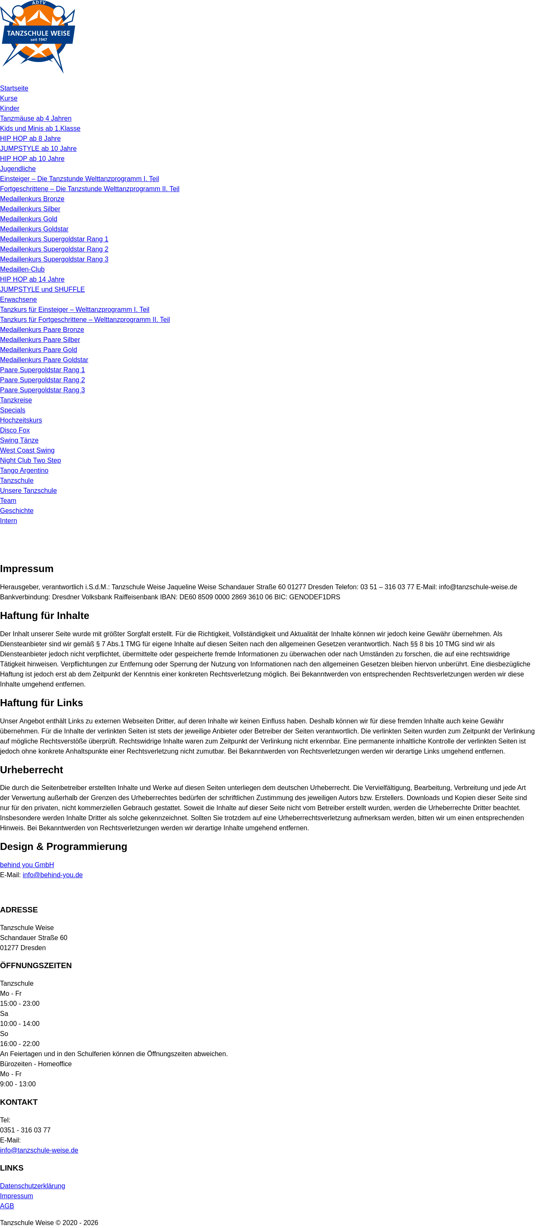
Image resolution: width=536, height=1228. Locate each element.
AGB (7, 1206)
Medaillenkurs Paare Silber (40, 339)
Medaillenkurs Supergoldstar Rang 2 (54, 249)
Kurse (9, 98)
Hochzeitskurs (21, 420)
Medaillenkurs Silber (30, 208)
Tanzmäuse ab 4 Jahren (36, 118)
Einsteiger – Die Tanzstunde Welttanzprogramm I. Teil (79, 178)
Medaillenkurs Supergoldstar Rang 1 (54, 239)
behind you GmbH (27, 864)
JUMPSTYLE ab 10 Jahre (38, 148)
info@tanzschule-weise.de (39, 1150)
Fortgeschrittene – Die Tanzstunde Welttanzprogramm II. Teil (90, 188)
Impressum (16, 1196)
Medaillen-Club (22, 269)
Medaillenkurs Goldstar (34, 229)
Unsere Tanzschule (28, 490)
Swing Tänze (19, 440)
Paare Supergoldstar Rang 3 (42, 390)
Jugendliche (18, 168)
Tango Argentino (24, 470)
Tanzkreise (16, 400)
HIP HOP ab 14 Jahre (32, 279)
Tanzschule (17, 480)
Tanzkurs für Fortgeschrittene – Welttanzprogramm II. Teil (85, 319)
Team (8, 500)
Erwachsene (18, 299)
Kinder (9, 108)
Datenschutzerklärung (32, 1185)
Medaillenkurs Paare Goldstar (44, 359)
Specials (12, 410)
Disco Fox (15, 430)
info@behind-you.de (52, 874)
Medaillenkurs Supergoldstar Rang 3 (54, 259)
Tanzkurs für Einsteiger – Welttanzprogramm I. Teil (74, 309)
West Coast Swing (27, 450)
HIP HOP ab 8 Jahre (30, 138)
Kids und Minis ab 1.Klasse (40, 128)
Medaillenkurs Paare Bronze (42, 329)
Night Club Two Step (30, 460)
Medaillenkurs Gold (28, 219)
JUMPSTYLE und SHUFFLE (42, 289)
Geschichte (17, 510)
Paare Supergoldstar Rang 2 (42, 379)
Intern (8, 520)
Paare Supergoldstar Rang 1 (42, 369)
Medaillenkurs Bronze (32, 198)
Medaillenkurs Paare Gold (38, 349)
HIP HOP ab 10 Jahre (32, 158)
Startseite (14, 88)
